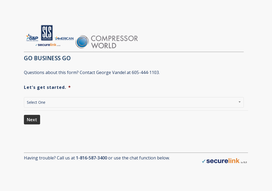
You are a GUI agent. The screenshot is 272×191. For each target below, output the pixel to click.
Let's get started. (47, 87)
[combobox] (134, 102)
